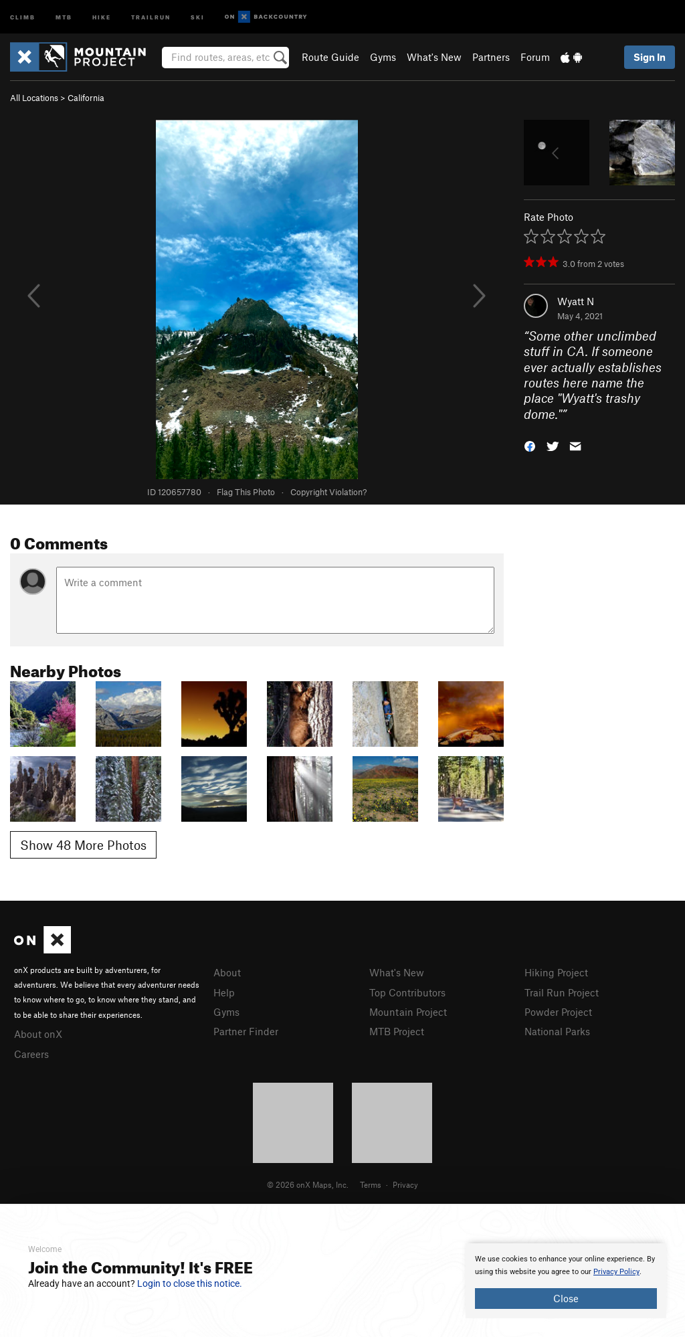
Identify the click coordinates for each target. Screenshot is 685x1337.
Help (224, 992)
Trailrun (151, 16)
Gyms (383, 57)
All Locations (34, 97)
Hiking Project (556, 972)
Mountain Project (408, 1012)
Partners (491, 57)
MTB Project (396, 1031)
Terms (370, 1184)
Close (566, 1298)
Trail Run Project (561, 992)
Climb (22, 16)
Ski (198, 16)
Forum (535, 57)
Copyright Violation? (328, 491)
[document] (566, 1281)
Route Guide (330, 57)
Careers (31, 1054)
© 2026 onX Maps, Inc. (308, 1184)
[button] (530, 445)
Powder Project (558, 1012)
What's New (434, 57)
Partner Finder (245, 1031)
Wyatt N (575, 301)
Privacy (405, 1184)
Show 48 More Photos (83, 845)
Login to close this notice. (189, 1283)
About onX (38, 1034)
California (86, 97)
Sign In (649, 57)
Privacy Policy (616, 1271)
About (227, 972)
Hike (101, 16)
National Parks (557, 1031)
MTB (64, 16)
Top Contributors (407, 992)
